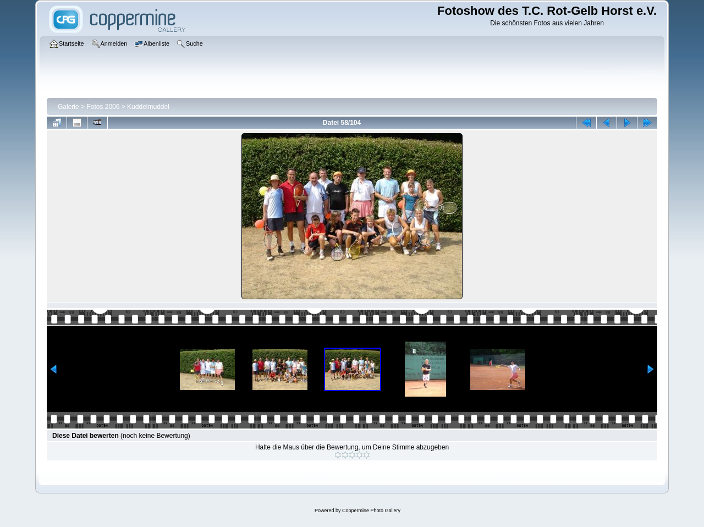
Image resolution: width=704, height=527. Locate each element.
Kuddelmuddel (148, 107)
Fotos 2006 (102, 107)
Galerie (68, 107)
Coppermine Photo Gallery (371, 510)
